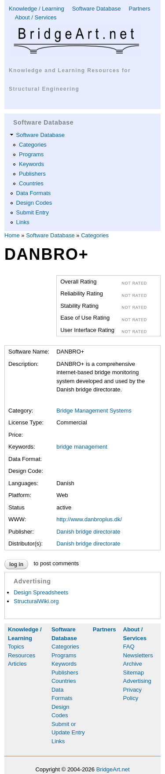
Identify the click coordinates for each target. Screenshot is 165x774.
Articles (17, 663)
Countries (31, 183)
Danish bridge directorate (88, 531)
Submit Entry (32, 212)
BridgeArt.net (113, 769)
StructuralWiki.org (36, 601)
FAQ (129, 646)
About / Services (36, 17)
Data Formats (33, 193)
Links (22, 222)
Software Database (96, 8)
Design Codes (34, 202)
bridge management (81, 446)
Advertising (137, 681)
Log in (16, 564)
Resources (21, 655)
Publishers (32, 173)
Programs (31, 154)
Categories (33, 144)
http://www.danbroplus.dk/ (89, 519)
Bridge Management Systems (94, 410)
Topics (16, 646)
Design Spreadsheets (41, 592)
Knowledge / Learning (36, 8)
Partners (139, 8)
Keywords (31, 164)
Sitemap (133, 672)
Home (12, 235)
